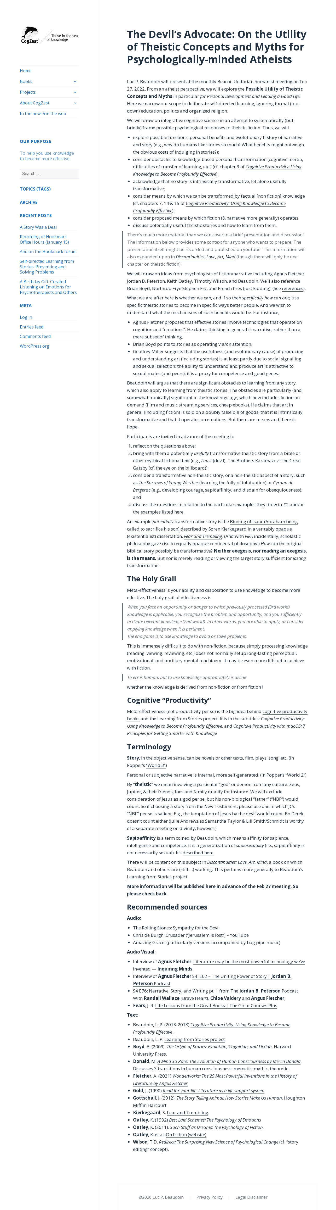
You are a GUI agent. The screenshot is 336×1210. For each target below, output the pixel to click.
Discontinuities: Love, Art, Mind (205, 257)
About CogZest (34, 103)
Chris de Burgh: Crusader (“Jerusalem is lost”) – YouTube (191, 935)
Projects (28, 92)
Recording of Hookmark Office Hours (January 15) (44, 239)
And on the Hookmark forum (48, 251)
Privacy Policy (210, 1197)
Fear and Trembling (187, 1112)
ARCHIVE (28, 202)
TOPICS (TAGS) (35, 189)
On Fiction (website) (186, 1134)
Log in (26, 317)
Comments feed (35, 336)
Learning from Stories (149, 877)
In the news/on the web (43, 113)
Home (26, 71)
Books (26, 81)
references (292, 288)
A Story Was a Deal (38, 227)
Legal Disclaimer (251, 1197)
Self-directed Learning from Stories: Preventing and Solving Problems (47, 266)
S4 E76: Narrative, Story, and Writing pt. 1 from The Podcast (215, 991)
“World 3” (156, 765)
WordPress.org (34, 346)
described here (198, 853)
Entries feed (31, 327)
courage (194, 490)
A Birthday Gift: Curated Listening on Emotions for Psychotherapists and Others (48, 287)
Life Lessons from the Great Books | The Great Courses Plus (216, 1005)
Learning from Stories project (194, 1039)
